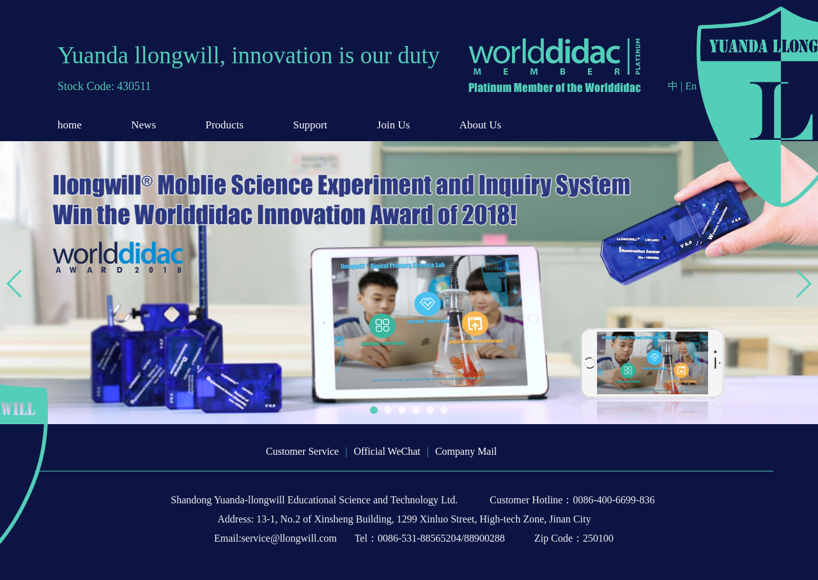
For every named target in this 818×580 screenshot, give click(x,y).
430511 (134, 86)
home (70, 125)
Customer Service (302, 451)
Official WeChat (386, 451)
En (691, 85)
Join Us (393, 125)
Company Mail (466, 451)
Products (225, 125)
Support (310, 125)
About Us (480, 125)
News (143, 125)
